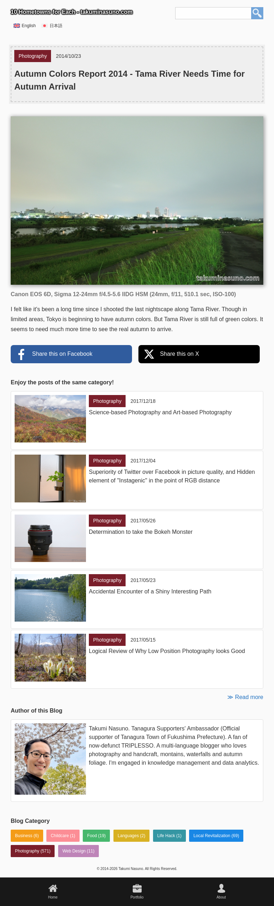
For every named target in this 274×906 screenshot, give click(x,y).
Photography (27, 851)
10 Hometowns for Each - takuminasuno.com (71, 12)
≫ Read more (245, 697)
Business (23, 835)
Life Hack (166, 835)
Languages (128, 835)
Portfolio (137, 897)
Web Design (74, 851)
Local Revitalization (211, 835)
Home (53, 897)
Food (92, 835)
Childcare (60, 835)
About (221, 897)
